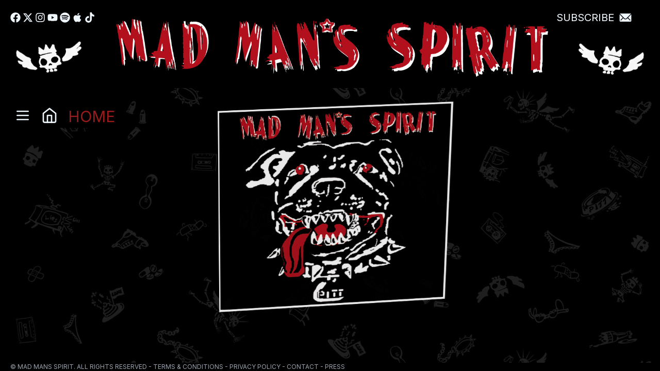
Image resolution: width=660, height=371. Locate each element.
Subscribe (585, 17)
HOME (92, 115)
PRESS (335, 366)
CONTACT (303, 366)
